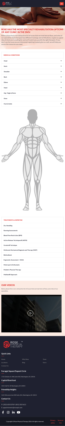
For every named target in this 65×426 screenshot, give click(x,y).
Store (44, 362)
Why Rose (25, 359)
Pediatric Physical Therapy (12, 270)
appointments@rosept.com (12, 408)
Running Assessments (11, 230)
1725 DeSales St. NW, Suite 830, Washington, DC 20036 (18, 376)
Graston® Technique (10, 245)
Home (3, 359)
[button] (62, 3)
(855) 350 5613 (20, 405)
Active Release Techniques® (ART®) (15, 240)
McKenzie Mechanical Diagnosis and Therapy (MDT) (20, 250)
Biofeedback (8, 255)
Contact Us (5, 366)
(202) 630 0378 (8, 405)
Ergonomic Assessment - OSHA (14, 260)
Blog (23, 362)
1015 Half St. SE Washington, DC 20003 (13, 386)
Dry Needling (8, 225)
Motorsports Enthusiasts (12, 265)
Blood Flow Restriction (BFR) (13, 235)
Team (44, 359)
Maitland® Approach (10, 274)
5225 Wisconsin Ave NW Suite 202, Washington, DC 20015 (19, 395)
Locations (4, 362)
